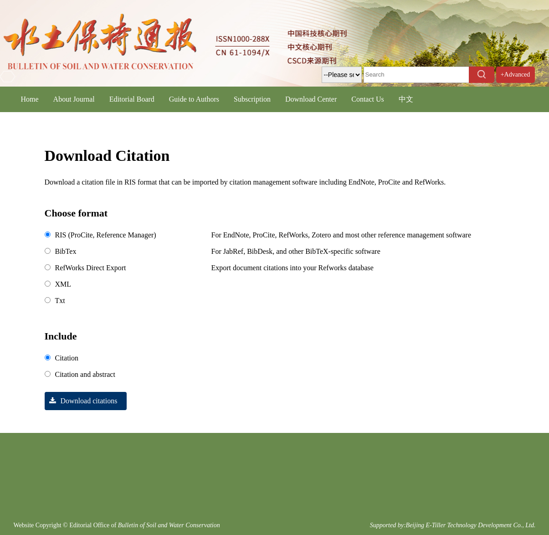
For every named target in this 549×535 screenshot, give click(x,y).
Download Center (311, 99)
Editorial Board (131, 99)
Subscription (252, 99)
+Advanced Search (515, 82)
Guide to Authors (194, 99)
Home (30, 99)
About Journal (74, 99)
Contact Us (367, 99)
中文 (406, 99)
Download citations (81, 401)
